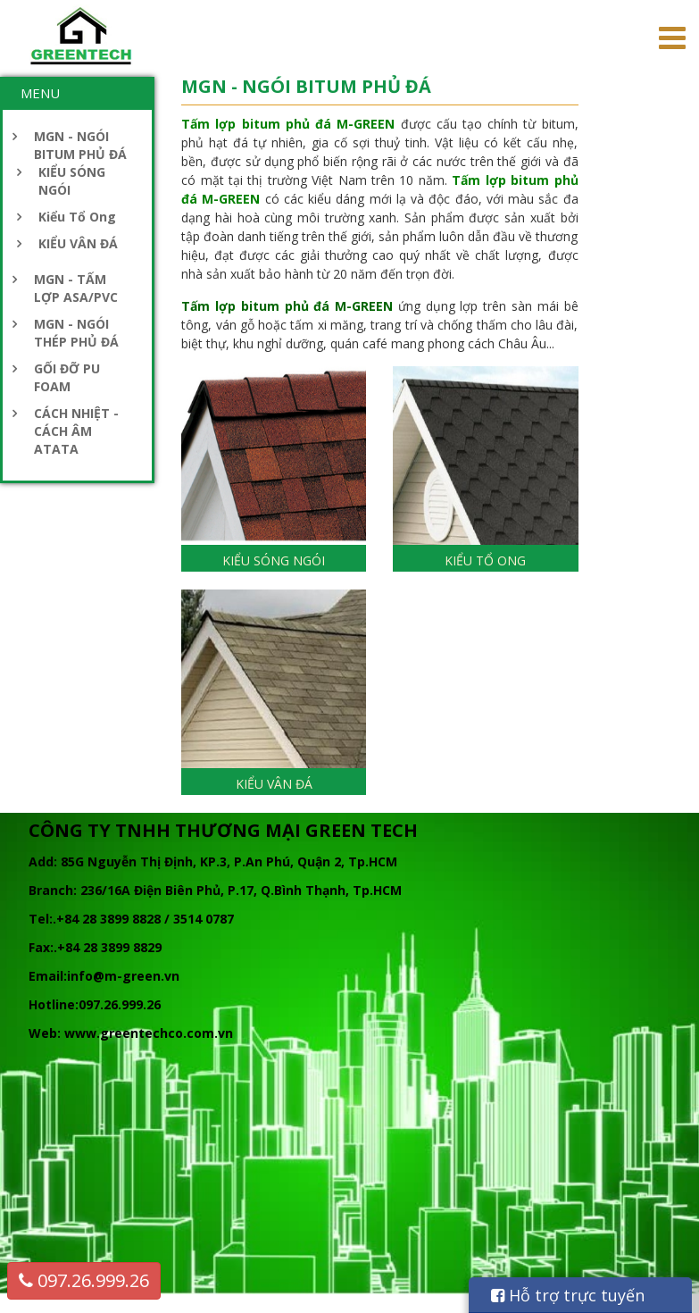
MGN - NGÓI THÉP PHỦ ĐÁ (76, 332)
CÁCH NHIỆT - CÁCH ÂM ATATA (76, 431)
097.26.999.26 (84, 1280)
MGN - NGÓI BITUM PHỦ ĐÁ (80, 145)
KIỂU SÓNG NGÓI (71, 180)
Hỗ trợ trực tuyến (568, 1295)
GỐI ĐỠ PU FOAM (67, 377)
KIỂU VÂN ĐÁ (78, 243)
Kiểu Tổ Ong (77, 216)
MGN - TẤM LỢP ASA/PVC (76, 288)
